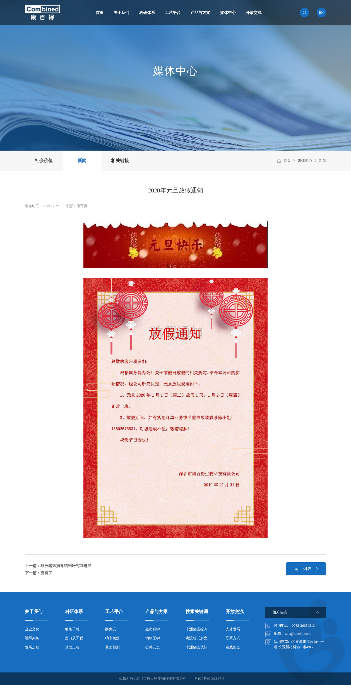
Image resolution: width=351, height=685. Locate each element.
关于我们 (121, 12)
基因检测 (112, 647)
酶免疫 (110, 629)
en (321, 13)
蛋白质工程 (74, 638)
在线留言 (233, 647)
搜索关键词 (197, 611)
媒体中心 (228, 12)
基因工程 (72, 647)
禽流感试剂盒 (196, 638)
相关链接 (120, 160)
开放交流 (253, 12)
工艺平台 (173, 12)
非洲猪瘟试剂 (196, 647)
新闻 (82, 160)
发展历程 (32, 647)
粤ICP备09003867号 (209, 679)
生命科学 (152, 629)
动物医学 (152, 638)
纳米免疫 (112, 638)
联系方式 (233, 638)
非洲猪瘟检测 (196, 629)
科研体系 (147, 12)
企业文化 (32, 629)
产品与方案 (200, 12)
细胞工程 (72, 629)
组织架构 (32, 638)
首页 (100, 12)
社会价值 (44, 160)
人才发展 (233, 629)
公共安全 (152, 647)
